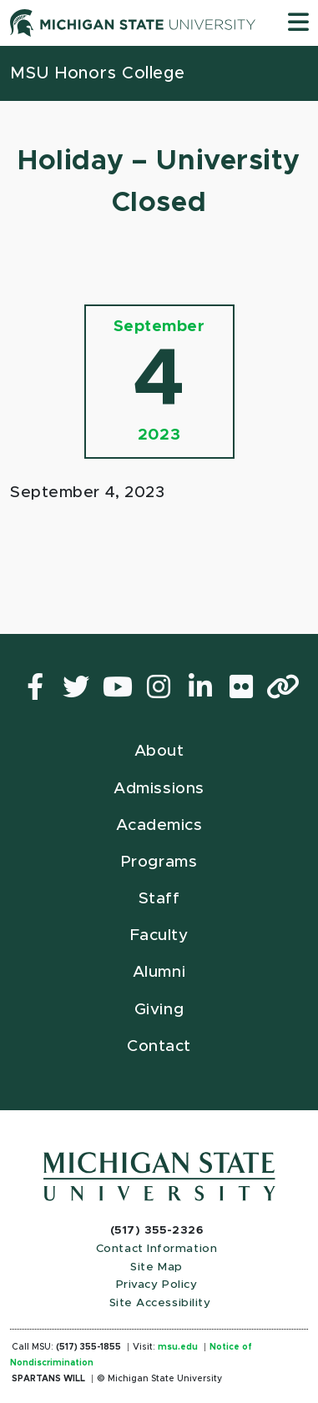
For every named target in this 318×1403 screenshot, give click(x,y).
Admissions (159, 789)
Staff (159, 899)
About (159, 751)
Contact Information (157, 1249)
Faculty (159, 935)
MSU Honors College (97, 73)
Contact (159, 1046)
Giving (159, 1010)
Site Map (156, 1267)
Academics (159, 825)
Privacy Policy (157, 1284)
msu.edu (178, 1347)
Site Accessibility (160, 1303)
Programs (159, 862)
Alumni (159, 972)
